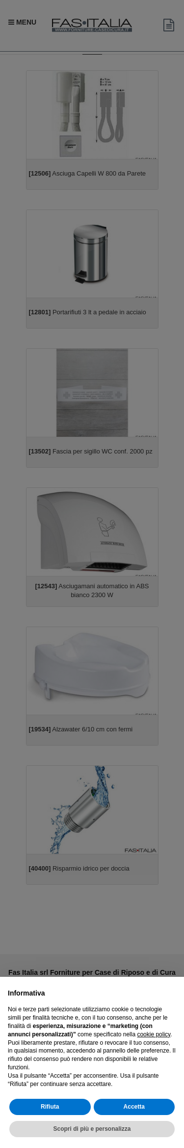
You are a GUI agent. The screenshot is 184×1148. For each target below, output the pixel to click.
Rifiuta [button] (50, 1106)
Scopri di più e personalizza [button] (92, 1128)
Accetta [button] (134, 1106)
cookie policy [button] (153, 1034)
